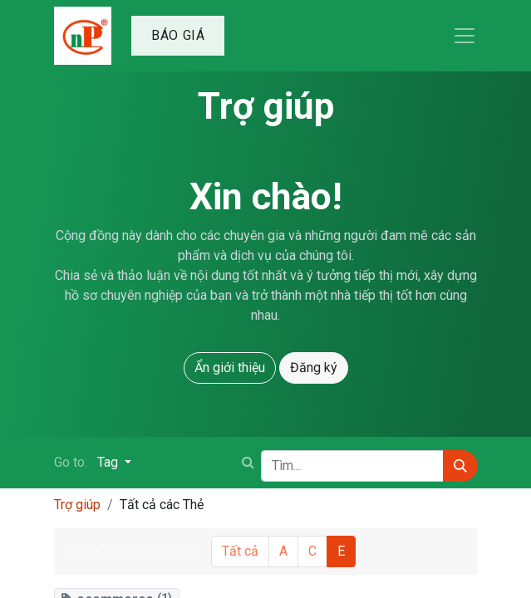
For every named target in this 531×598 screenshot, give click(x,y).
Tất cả (240, 551)
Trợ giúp (77, 504)
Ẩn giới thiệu (229, 367)
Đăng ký (313, 367)
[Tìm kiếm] (460, 466)
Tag (109, 462)
